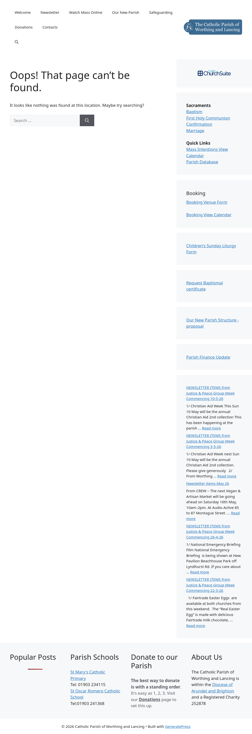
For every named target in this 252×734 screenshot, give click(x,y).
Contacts (50, 27)
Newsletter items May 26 (207, 483)
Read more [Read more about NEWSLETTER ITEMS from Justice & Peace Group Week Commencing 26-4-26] (199, 571)
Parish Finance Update (208, 357)
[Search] (87, 120)
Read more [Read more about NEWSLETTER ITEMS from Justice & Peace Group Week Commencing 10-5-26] (211, 428)
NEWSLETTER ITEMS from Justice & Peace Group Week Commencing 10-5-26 (210, 393)
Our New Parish (125, 12)
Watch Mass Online (85, 12)
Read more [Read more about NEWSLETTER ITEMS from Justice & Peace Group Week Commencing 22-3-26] (195, 625)
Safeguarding (161, 12)
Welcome (23, 12)
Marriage (195, 130)
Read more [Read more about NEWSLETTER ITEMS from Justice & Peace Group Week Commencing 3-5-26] (226, 476)
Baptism (194, 111)
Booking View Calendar (209, 214)
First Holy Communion (208, 118)
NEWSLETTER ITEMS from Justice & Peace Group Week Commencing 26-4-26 (210, 531)
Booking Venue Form (206, 202)
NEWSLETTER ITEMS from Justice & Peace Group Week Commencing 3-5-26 (210, 441)
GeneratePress (177, 726)
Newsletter (50, 12)
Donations (24, 27)
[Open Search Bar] (16, 41)
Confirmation (199, 124)
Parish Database (202, 162)
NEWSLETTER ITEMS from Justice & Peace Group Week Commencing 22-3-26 (210, 585)
